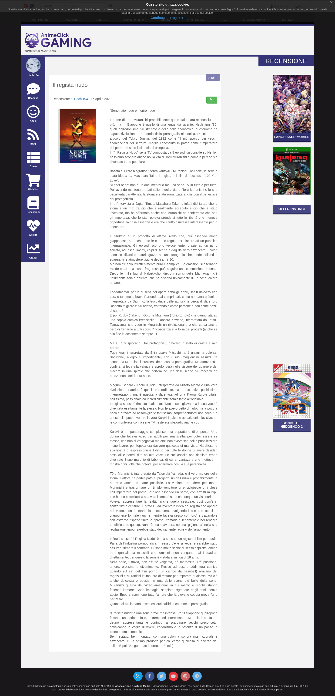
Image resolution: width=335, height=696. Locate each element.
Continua (158, 18)
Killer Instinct (292, 209)
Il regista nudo (70, 85)
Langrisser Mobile (291, 137)
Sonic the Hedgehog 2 (292, 424)
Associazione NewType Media (132, 686)
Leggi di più (177, 18)
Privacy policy (274, 689)
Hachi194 (81, 99)
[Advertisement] (216, 41)
